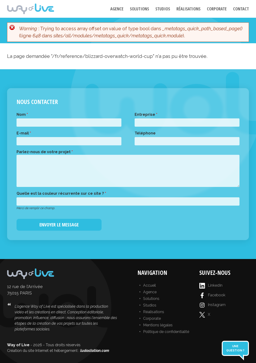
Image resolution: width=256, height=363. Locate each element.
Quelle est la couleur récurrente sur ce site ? (61, 193)
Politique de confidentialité (166, 331)
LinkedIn (210, 286)
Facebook (212, 295)
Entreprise (146, 114)
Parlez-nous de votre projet (45, 152)
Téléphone (145, 133)
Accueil (149, 285)
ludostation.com (94, 350)
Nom (22, 114)
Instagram (212, 305)
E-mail (24, 133)
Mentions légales (158, 325)
